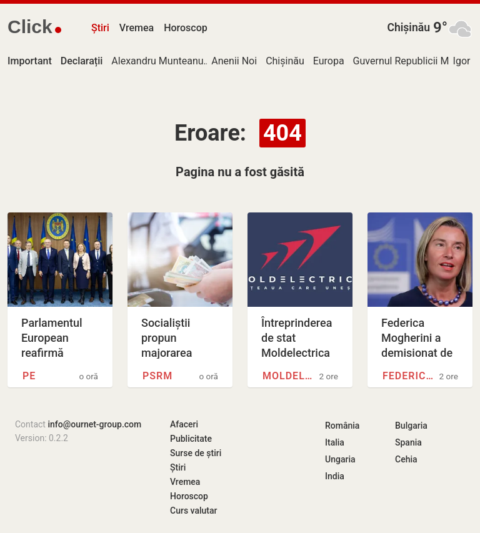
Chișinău (408, 27)
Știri (100, 28)
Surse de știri (195, 453)
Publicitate (191, 439)
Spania (408, 442)
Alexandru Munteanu (157, 61)
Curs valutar (193, 511)
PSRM (157, 376)
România (342, 426)
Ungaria (340, 459)
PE (29, 376)
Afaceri (184, 424)
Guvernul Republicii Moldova (416, 61)
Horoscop (186, 28)
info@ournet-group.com (94, 424)
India (334, 476)
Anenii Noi (234, 61)
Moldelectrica (289, 376)
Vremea (136, 28)
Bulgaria (411, 426)
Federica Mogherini (409, 376)
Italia (334, 442)
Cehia (406, 459)
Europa (328, 61)
